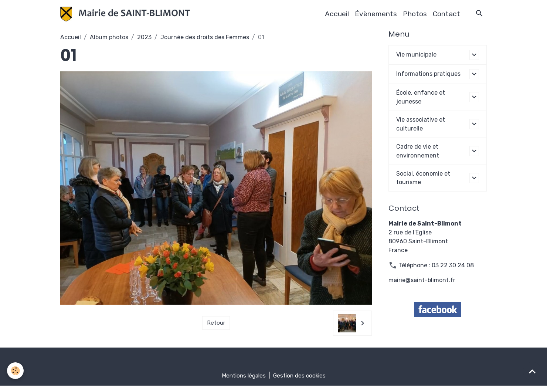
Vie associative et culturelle (420, 124)
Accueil (337, 14)
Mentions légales (242, 375)
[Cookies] (15, 370)
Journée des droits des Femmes (204, 37)
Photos (415, 14)
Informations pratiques (428, 73)
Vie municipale (416, 54)
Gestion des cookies (300, 375)
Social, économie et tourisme (423, 178)
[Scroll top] (532, 371)
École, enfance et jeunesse (420, 97)
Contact (446, 14)
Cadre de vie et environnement (417, 151)
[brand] (126, 14)
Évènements (376, 14)
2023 (144, 37)
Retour (216, 322)
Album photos (109, 37)
